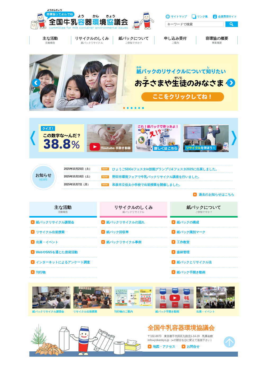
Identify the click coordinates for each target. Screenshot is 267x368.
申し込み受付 (175, 40)
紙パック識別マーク (191, 232)
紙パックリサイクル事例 (123, 242)
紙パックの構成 (188, 222)
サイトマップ (179, 16)
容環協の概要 (217, 40)
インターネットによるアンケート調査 (63, 262)
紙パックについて (134, 40)
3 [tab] (131, 108)
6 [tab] (143, 108)
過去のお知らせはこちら (216, 194)
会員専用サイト (227, 16)
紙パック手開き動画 (191, 272)
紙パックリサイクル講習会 (55, 222)
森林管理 (183, 252)
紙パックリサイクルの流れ (125, 222)
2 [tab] (128, 108)
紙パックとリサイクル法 (194, 262)
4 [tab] (135, 108)
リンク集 (202, 16)
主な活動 (50, 40)
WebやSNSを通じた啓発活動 (57, 252)
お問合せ (193, 346)
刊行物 (41, 272)
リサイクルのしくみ (92, 40)
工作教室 (183, 242)
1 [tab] (124, 108)
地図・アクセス (164, 346)
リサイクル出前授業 (50, 232)
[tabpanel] (133, 82)
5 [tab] (139, 108)
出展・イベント (47, 242)
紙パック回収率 (117, 232)
